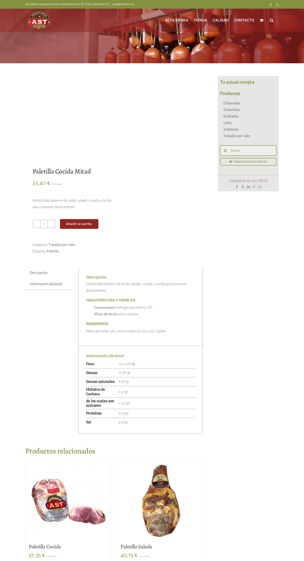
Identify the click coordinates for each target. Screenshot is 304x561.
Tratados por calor (62, 245)
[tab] (38, 273)
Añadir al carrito (79, 224)
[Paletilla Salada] (159, 501)
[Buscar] (225, 150)
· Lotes (227, 123)
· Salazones (230, 129)
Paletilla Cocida (45, 546)
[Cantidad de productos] (44, 224)
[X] (243, 187)
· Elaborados (231, 103)
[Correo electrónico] (259, 187)
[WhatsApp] (254, 187)
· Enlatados (230, 116)
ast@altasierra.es (123, 4)
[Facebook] (237, 187)
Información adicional (46, 284)
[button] (271, 20)
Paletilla (53, 251)
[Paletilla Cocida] (68, 501)
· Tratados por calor (236, 136)
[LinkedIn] (248, 187)
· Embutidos (231, 110)
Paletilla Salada (136, 546)
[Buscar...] (248, 150)
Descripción (39, 273)
